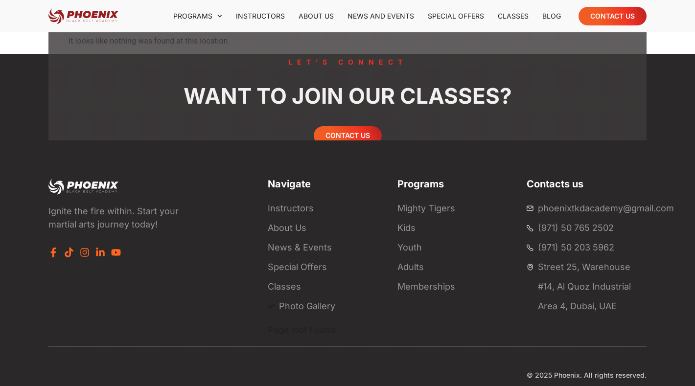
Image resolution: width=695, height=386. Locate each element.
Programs (197, 16)
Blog (551, 16)
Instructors (260, 16)
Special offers (456, 16)
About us (316, 16)
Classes (513, 16)
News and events (381, 16)
